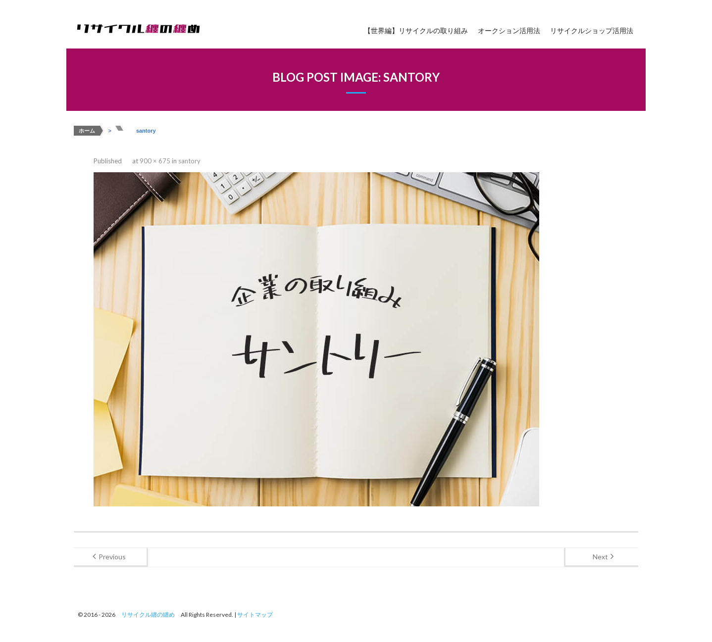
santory (189, 161)
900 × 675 (155, 161)
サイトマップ (255, 614)
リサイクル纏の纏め (148, 614)
